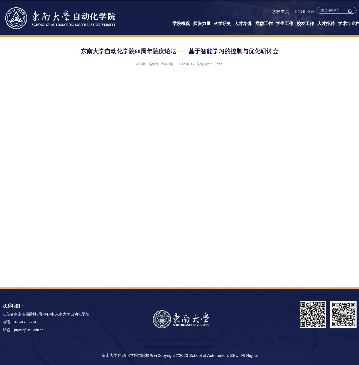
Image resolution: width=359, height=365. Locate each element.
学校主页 (280, 11)
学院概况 (181, 23)
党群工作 (264, 23)
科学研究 (222, 23)
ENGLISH (304, 11)
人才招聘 (326, 23)
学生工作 (284, 23)
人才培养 (243, 23)
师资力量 (202, 23)
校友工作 (305, 23)
